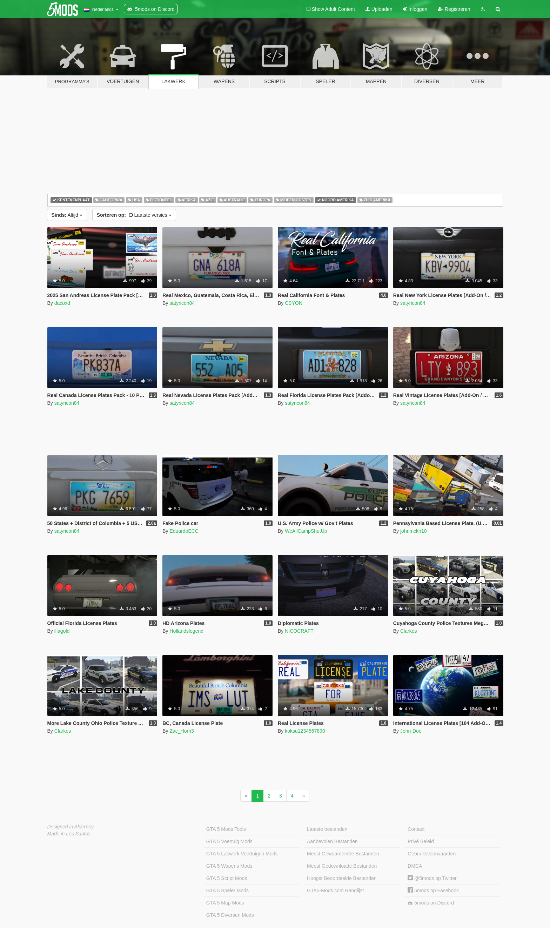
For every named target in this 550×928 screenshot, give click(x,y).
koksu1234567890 (305, 731)
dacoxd (62, 303)
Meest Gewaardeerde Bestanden (343, 853)
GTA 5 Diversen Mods (230, 915)
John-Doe (411, 731)
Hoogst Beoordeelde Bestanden (341, 878)
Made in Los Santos (69, 833)
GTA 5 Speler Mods (227, 890)
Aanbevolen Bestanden (332, 841)
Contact (416, 829)
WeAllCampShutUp (306, 531)
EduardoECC (184, 531)
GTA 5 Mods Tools (226, 829)
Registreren (454, 9)
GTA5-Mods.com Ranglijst (335, 890)
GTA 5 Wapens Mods (229, 866)
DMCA (415, 866)
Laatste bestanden (327, 829)
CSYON (293, 303)
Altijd (67, 215)
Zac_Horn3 (181, 731)
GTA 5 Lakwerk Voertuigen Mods (242, 853)
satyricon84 (182, 303)
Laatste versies (134, 215)
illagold (62, 631)
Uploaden (379, 9)
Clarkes (408, 631)
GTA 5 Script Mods (226, 878)
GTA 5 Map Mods (225, 903)
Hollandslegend (186, 631)
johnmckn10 (413, 531)
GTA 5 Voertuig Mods (229, 841)
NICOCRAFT (299, 631)
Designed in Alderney (70, 826)
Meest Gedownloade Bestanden (342, 866)
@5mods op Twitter (432, 878)
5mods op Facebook (433, 890)
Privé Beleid (421, 841)
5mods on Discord (431, 903)
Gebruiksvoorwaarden (432, 853)
